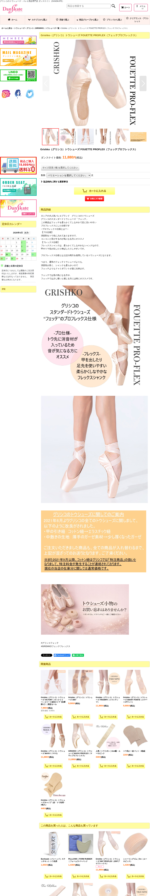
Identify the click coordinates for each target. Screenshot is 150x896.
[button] (141, 7)
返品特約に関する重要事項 (54, 181)
